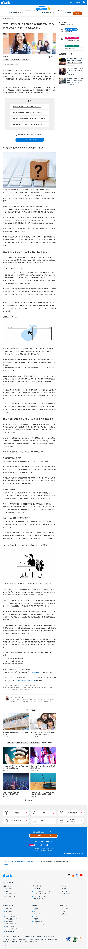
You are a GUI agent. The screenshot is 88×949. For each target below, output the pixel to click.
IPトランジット (10, 926)
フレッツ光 (9, 914)
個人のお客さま (8, 882)
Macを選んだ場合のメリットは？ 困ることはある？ (29, 118)
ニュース (36, 916)
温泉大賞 (63, 889)
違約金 (42, 832)
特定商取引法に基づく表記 (36, 939)
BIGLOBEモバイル (11, 894)
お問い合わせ (7, 936)
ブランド (36, 911)
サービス (71, 2)
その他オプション (38, 899)
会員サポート (65, 914)
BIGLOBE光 (36, 672)
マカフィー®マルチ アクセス (14, 929)
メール (63, 911)
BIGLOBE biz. (10, 909)
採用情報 (36, 919)
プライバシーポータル (9, 939)
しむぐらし (64, 891)
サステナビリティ (38, 914)
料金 (34, 832)
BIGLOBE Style (38, 921)
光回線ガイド (9, 18)
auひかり (8, 891)
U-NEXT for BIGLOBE (40, 896)
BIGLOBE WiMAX (11, 896)
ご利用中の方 (63, 906)
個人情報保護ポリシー (49, 936)
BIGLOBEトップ (33, 941)
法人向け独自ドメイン (12, 931)
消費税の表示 (16, 936)
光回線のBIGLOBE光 (20, 861)
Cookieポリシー (22, 939)
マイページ (64, 909)
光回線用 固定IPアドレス (12, 919)
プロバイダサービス (11, 916)
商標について (23, 941)
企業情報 (78, 2)
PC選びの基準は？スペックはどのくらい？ (27, 107)
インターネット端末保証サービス (43, 891)
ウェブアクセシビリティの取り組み (31, 936)
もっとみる (28, 800)
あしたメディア (65, 894)
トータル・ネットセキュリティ (42, 894)
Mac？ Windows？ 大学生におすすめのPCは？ (28, 113)
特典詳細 (38, 832)
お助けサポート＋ (38, 889)
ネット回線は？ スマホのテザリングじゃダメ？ (28, 124)
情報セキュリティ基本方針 (10, 941)
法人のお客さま (8, 906)
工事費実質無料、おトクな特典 (26, 680)
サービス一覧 (10, 861)
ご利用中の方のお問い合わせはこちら (43, 850)
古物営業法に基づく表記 (51, 939)
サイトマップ (7, 864)
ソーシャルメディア (39, 924)
